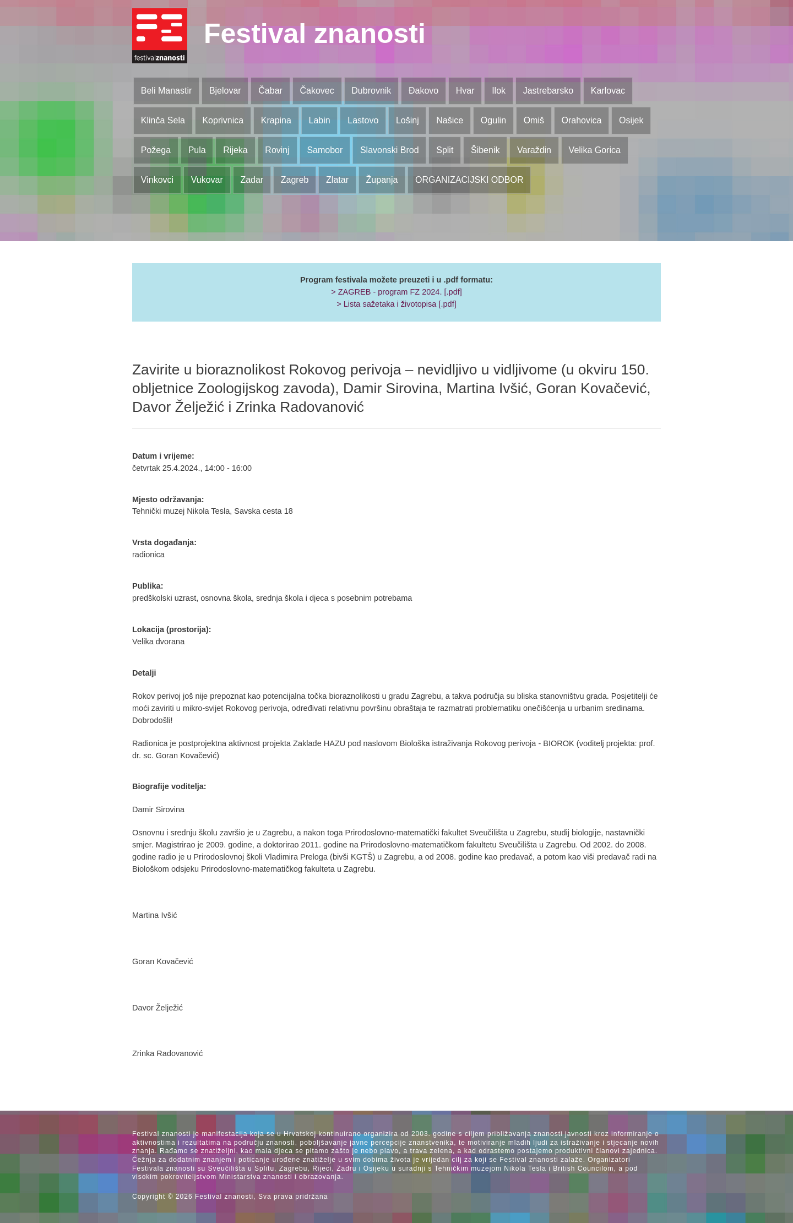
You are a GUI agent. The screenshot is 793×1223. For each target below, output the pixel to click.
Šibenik (485, 150)
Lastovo (362, 120)
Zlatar (337, 179)
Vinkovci (157, 179)
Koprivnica (222, 120)
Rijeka (235, 150)
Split (444, 150)
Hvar (465, 90)
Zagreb (295, 179)
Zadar (251, 179)
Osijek (631, 120)
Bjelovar (225, 90)
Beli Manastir (166, 90)
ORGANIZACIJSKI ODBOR (469, 179)
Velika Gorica (595, 150)
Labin (319, 120)
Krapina (276, 120)
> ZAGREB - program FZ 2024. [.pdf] (396, 291)
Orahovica (582, 120)
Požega (156, 150)
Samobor (325, 150)
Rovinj (277, 150)
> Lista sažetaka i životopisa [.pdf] (396, 304)
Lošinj (407, 120)
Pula (197, 150)
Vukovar (207, 179)
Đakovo (423, 90)
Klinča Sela (163, 120)
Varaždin (534, 150)
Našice (449, 120)
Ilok (499, 90)
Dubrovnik (371, 90)
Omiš (534, 120)
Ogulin (493, 120)
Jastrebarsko (548, 90)
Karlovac (608, 90)
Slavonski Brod (389, 150)
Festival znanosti (315, 33)
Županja (382, 179)
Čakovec (317, 90)
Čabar (270, 90)
